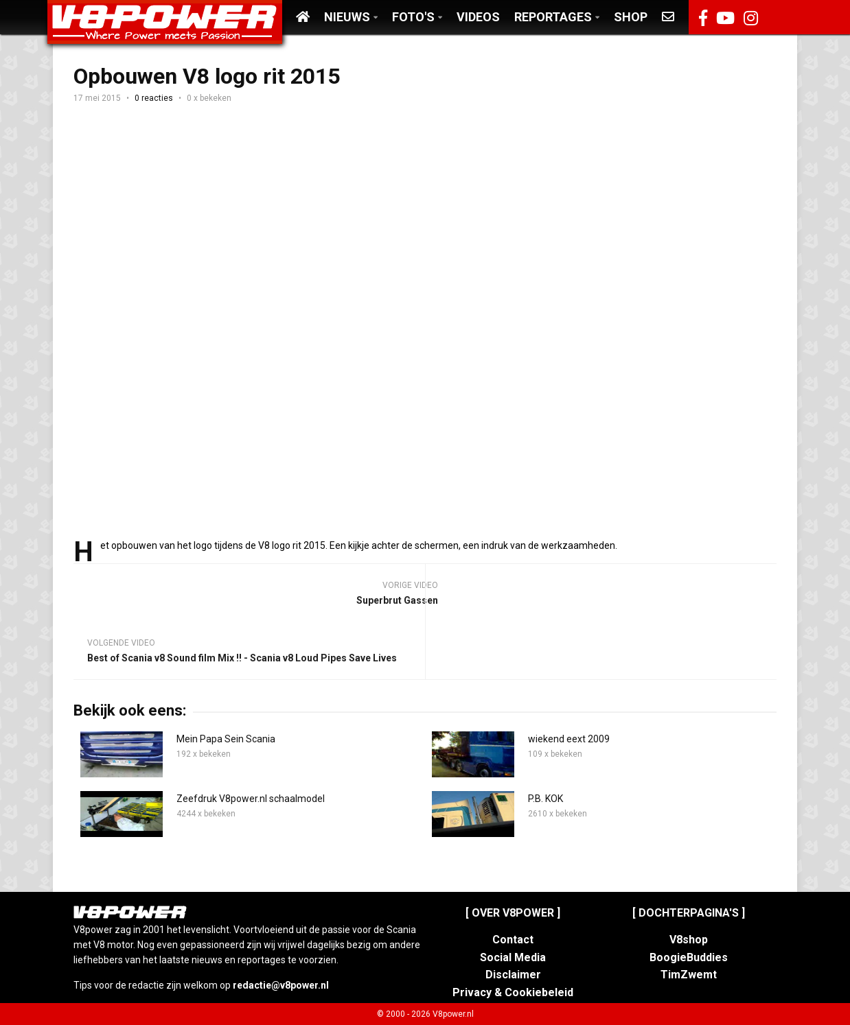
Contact (512, 939)
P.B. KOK (545, 798)
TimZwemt (689, 974)
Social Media (513, 957)
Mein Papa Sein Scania (225, 738)
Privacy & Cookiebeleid (512, 992)
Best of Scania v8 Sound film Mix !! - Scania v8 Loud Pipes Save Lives (242, 657)
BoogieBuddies (689, 957)
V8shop (688, 939)
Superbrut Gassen (397, 600)
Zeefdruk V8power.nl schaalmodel (250, 798)
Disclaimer (513, 974)
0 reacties (154, 98)
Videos (478, 17)
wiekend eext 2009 (569, 738)
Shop (630, 17)
